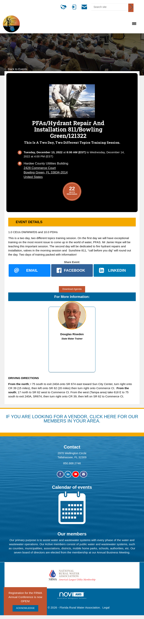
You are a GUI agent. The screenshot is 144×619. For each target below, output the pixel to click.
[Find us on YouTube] (75, 474)
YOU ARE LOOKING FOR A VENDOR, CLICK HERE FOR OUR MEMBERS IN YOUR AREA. (74, 419)
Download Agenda (72, 289)
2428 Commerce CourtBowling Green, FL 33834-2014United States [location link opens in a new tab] (46, 172)
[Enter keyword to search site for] (109, 7)
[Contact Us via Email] (83, 474)
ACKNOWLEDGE (25, 608)
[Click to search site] (131, 8)
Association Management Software (72, 595)
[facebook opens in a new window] (72, 270)
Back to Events (15, 69)
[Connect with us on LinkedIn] (67, 474)
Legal (106, 607)
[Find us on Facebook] (60, 474)
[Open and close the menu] (80, 24)
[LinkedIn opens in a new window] (114, 270)
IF (8, 416)
